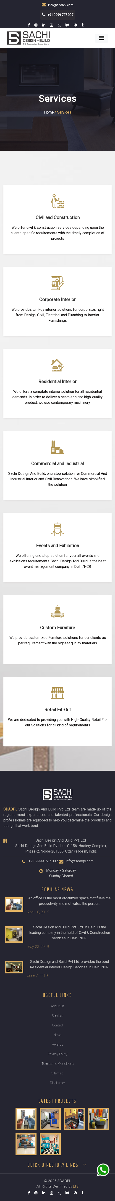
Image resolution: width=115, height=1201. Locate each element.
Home (49, 112)
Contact (57, 1025)
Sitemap (57, 1073)
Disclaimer (57, 1083)
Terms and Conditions (58, 1064)
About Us (57, 1006)
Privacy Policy (57, 1054)
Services (57, 1016)
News (58, 1035)
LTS (75, 1186)
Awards (57, 1044)
